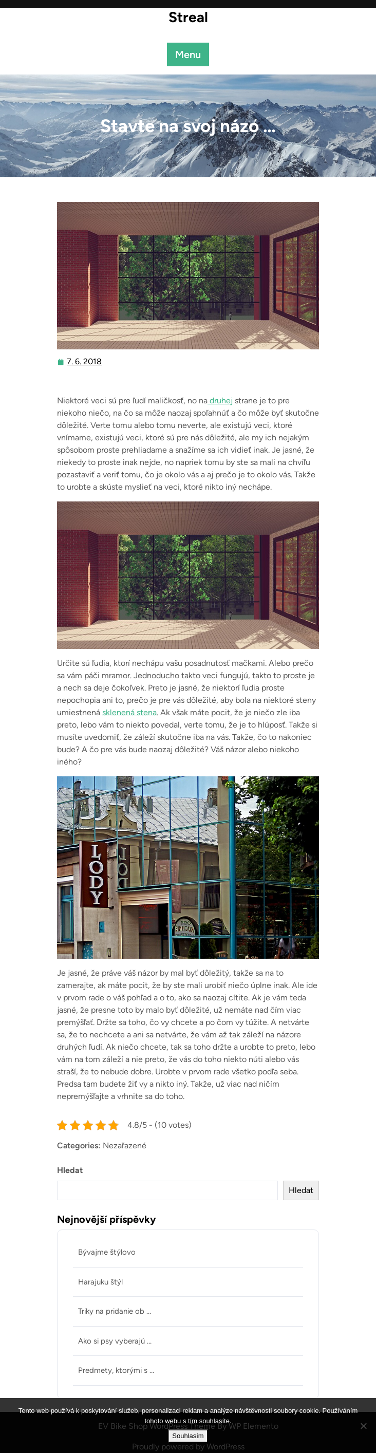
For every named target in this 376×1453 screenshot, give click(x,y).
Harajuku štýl (100, 1282)
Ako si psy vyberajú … (115, 1341)
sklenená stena (129, 712)
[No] (363, 1426)
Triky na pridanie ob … (114, 1311)
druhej (220, 400)
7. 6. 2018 (85, 362)
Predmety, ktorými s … (116, 1370)
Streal (188, 17)
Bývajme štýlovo (107, 1252)
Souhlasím (187, 1436)
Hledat (70, 1170)
